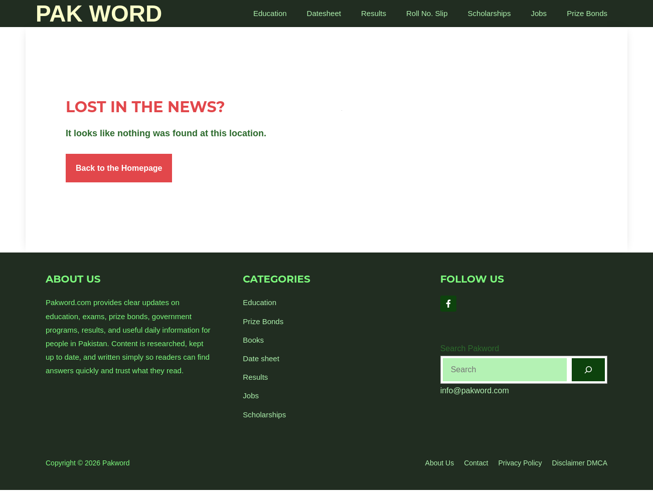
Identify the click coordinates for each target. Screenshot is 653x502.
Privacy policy (520, 463)
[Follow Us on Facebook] (448, 304)
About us (439, 463)
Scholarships (489, 13)
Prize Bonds (587, 13)
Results (373, 13)
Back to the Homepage (119, 168)
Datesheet (324, 13)
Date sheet (261, 358)
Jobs (539, 13)
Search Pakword (469, 348)
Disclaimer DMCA (579, 463)
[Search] (588, 369)
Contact (476, 463)
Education (270, 13)
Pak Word (99, 14)
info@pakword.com (474, 390)
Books (253, 340)
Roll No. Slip (427, 13)
